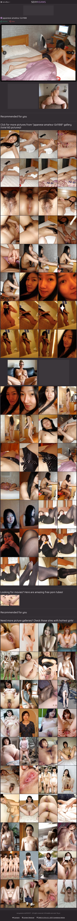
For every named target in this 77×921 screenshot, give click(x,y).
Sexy (38, 2)
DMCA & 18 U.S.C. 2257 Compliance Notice (51, 917)
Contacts (16, 917)
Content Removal (28, 917)
